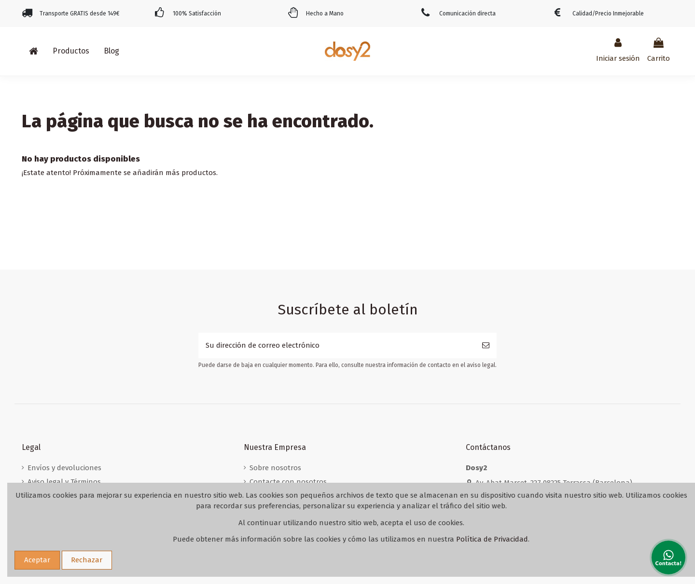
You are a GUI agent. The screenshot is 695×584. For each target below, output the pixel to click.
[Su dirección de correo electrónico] (336, 345)
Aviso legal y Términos (64, 481)
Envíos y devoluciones (64, 467)
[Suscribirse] (486, 345)
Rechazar (86, 560)
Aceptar (37, 560)
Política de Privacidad (492, 539)
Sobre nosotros (275, 467)
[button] (71, 51)
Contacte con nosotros (288, 481)
